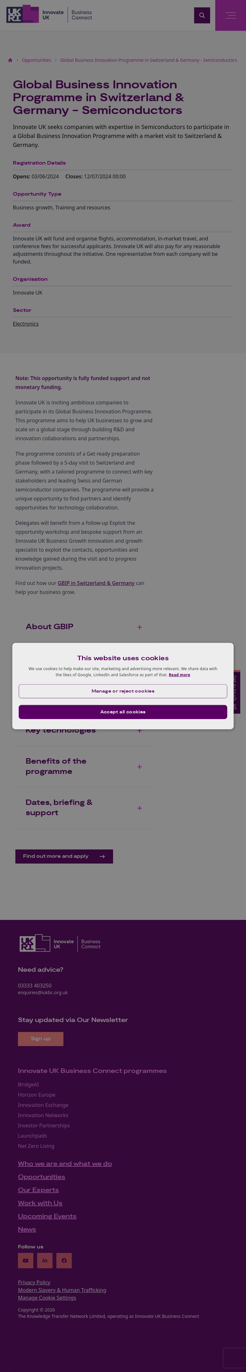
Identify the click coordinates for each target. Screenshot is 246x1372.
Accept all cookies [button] (122, 712)
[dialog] (123, 686)
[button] (123, 691)
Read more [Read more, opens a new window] (179, 675)
